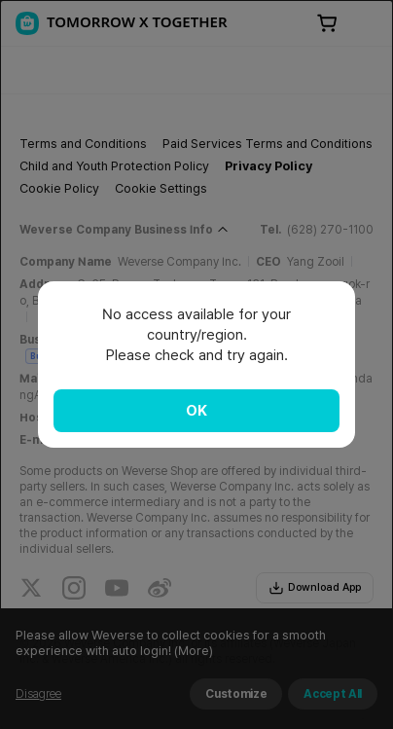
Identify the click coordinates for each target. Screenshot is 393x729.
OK (196, 410)
